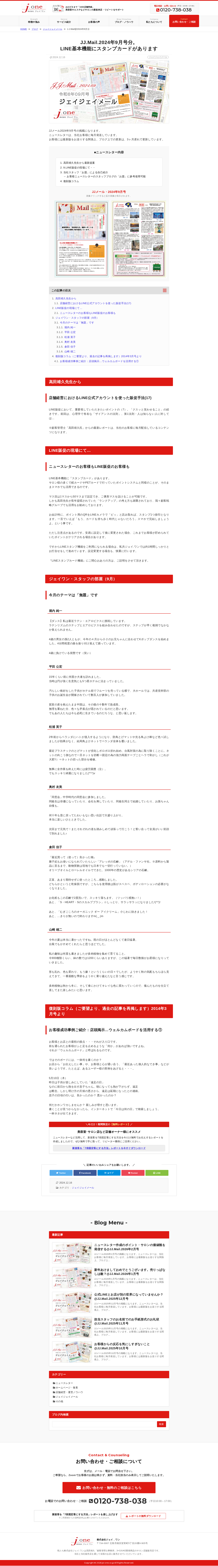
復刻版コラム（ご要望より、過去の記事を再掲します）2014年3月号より (98, 356)
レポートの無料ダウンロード (145, 1516)
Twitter (62, 1173)
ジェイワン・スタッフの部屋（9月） (77, 317)
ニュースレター (64, 1383)
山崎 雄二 (70, 351)
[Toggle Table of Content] (109, 291)
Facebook (86, 1173)
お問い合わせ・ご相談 (184, 20)
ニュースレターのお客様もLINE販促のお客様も (88, 313)
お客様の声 (94, 20)
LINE (158, 1173)
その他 (59, 1401)
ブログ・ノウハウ (124, 20)
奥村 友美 (70, 342)
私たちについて (154, 20)
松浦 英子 (70, 337)
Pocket (134, 1173)
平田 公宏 (70, 332)
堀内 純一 (70, 327)
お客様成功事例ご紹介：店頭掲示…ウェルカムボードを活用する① (99, 361)
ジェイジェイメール (158, 57)
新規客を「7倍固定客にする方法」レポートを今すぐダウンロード (109, 1148)
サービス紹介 (64, 20)
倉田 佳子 (70, 346)
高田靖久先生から (65, 298)
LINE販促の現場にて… (68, 308)
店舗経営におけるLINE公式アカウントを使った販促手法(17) (95, 303)
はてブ (110, 1173)
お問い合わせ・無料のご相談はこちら (112, 1488)
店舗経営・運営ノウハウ (69, 1392)
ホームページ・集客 (67, 1387)
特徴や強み (34, 20)
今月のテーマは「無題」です (77, 322)
